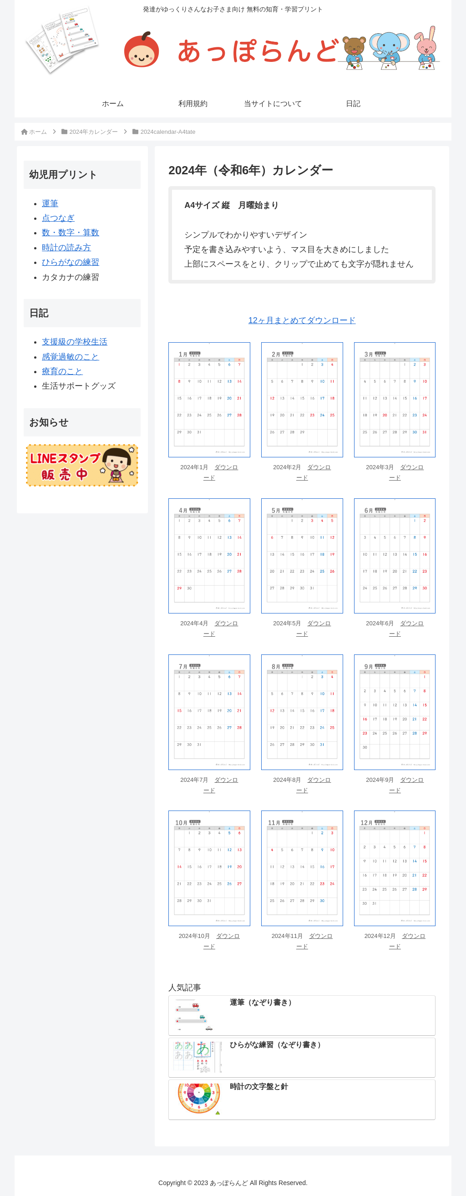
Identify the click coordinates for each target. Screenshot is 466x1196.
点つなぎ (58, 218)
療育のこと (62, 371)
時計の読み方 (66, 247)
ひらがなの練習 (70, 262)
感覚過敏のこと (70, 356)
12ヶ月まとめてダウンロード (302, 320)
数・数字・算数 (70, 232)
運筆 (50, 203)
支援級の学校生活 (74, 341)
